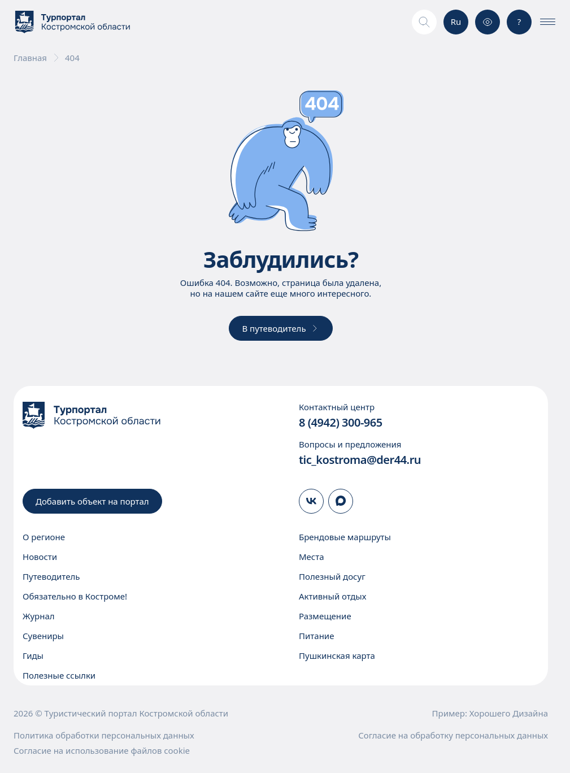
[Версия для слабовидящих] (487, 22)
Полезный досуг (332, 576)
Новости (40, 556)
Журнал (39, 616)
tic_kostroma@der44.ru (360, 459)
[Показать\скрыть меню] (547, 22)
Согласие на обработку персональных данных (453, 735)
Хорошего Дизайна (508, 713)
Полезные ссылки (59, 675)
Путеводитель (51, 576)
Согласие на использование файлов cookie (102, 750)
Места (311, 556)
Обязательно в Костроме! (75, 596)
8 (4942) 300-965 (340, 422)
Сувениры (43, 635)
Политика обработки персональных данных (104, 735)
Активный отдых (332, 596)
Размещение (325, 616)
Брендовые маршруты (345, 536)
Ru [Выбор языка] (456, 21)
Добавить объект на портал (92, 501)
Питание (316, 635)
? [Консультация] (519, 21)
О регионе (44, 536)
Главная (30, 58)
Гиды (33, 655)
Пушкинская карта (337, 655)
